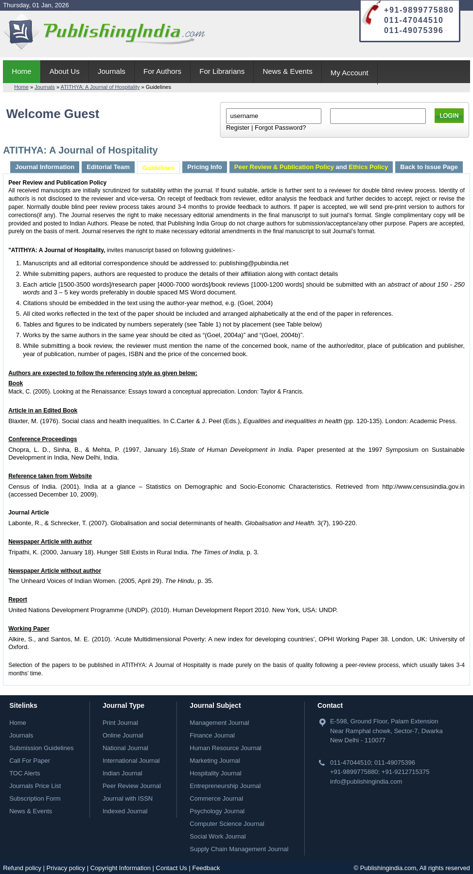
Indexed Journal (125, 811)
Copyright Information (120, 868)
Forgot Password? (280, 127)
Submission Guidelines (41, 748)
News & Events (287, 71)
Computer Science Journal (227, 823)
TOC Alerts (24, 773)
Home (21, 71)
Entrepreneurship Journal (225, 785)
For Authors (162, 71)
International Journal (131, 760)
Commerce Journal (216, 798)
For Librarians (222, 71)
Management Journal (219, 722)
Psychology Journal (217, 811)
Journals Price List (35, 785)
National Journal (125, 748)
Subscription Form (34, 798)
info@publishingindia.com (366, 781)
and (311, 167)
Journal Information (44, 167)
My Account (349, 73)
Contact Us (171, 868)
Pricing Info (204, 167)
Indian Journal (122, 773)
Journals (111, 71)
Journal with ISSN (128, 798)
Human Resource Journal (225, 748)
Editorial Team (108, 167)
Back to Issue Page (429, 167)
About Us (65, 71)
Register (237, 127)
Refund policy (22, 868)
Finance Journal (212, 735)
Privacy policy (66, 868)
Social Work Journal (217, 836)
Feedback (206, 868)
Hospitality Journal (215, 773)
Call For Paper (29, 760)
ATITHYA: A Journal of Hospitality (100, 87)
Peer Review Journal (132, 785)
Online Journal (123, 735)
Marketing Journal (215, 760)
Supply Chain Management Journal (239, 849)
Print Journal (120, 722)
